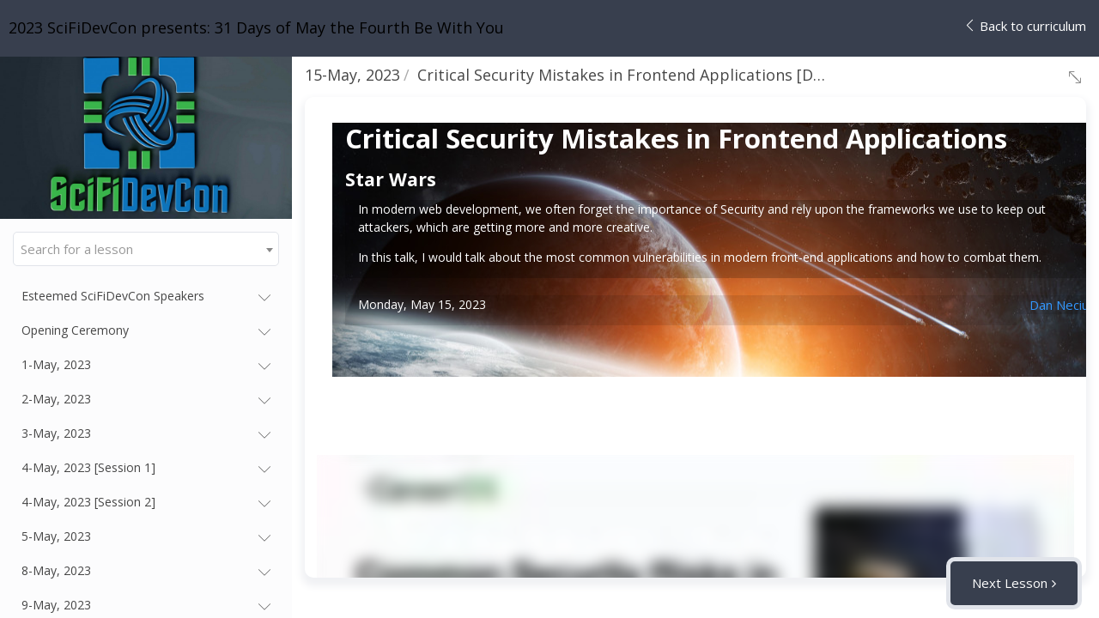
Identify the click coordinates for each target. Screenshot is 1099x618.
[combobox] (146, 249)
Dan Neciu (1059, 304)
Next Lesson (1009, 582)
